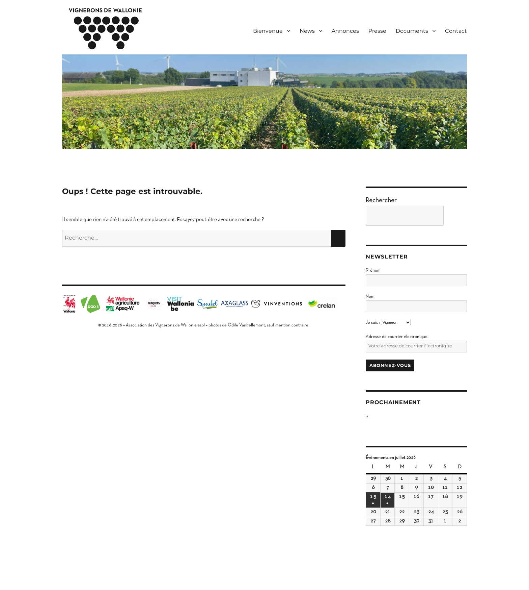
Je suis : (373, 323)
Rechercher (381, 200)
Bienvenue (268, 31)
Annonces (345, 31)
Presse (377, 31)
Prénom (373, 271)
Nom (370, 297)
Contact (456, 31)
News (307, 31)
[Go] (457, 216)
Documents (412, 31)
